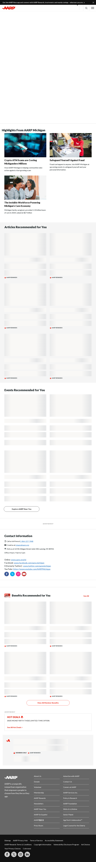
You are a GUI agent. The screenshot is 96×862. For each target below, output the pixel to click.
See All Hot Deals (14, 727)
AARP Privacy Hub (20, 840)
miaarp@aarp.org (22, 545)
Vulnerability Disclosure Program (66, 844)
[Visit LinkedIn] (27, 854)
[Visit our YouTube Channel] (24, 574)
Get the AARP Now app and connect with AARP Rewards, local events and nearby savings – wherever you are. (43, 2)
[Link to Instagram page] (18, 574)
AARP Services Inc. (70, 793)
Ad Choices (85, 844)
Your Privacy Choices (12, 848)
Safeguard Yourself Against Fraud (67, 160)
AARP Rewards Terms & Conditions (18, 844)
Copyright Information (42, 844)
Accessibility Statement (54, 840)
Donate (37, 782)
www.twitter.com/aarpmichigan (37, 566)
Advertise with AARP (71, 776)
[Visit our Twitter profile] (12, 574)
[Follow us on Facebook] (6, 574)
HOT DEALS (13, 717)
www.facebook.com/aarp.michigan (29, 563)
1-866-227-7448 (26, 541)
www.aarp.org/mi (18, 559)
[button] (86, 8)
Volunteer (37, 787)
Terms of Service (36, 840)
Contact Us (67, 782)
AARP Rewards (40, 798)
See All (86, 596)
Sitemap (7, 840)
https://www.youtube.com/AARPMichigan (31, 569)
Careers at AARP (69, 787)
